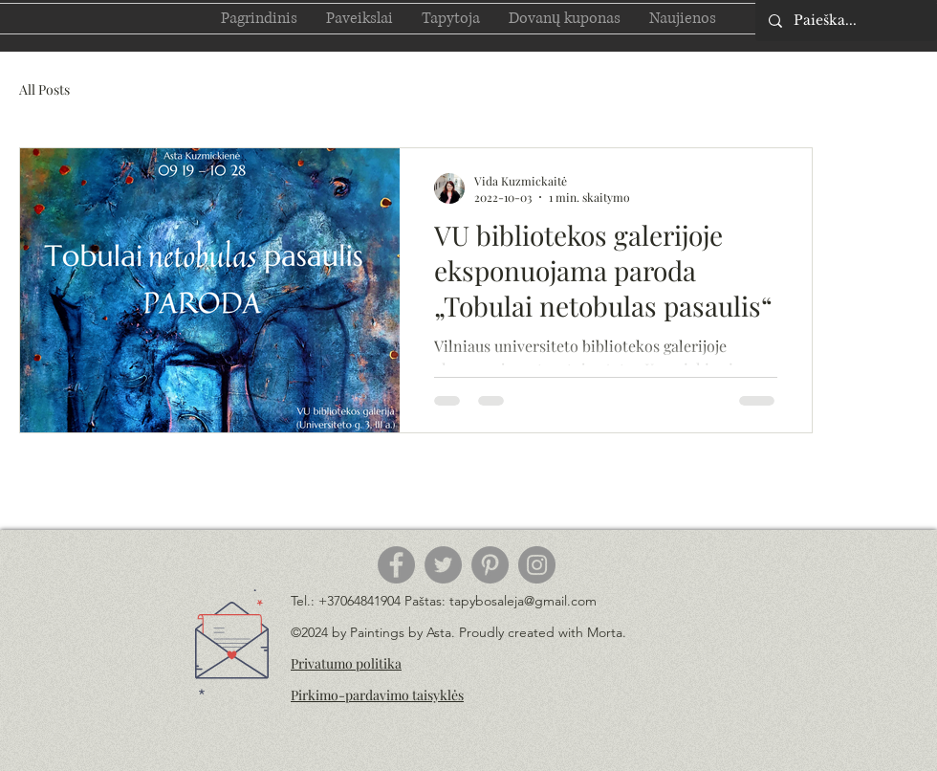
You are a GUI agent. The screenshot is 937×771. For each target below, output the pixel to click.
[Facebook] (396, 565)
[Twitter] (443, 565)
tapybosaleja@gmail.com (523, 600)
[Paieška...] (845, 20)
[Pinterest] (490, 565)
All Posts (44, 89)
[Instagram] (537, 565)
